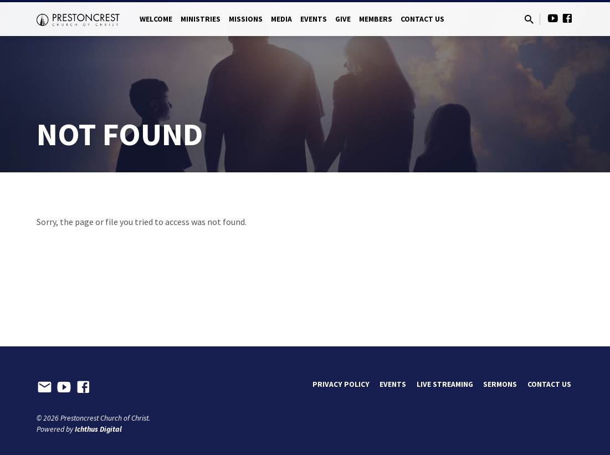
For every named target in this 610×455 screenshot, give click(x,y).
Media (281, 19)
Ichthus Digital (98, 429)
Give (343, 19)
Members (375, 19)
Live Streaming (445, 384)
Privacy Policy (341, 384)
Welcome (156, 19)
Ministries (201, 19)
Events (313, 19)
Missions (246, 19)
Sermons (500, 384)
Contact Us (422, 19)
